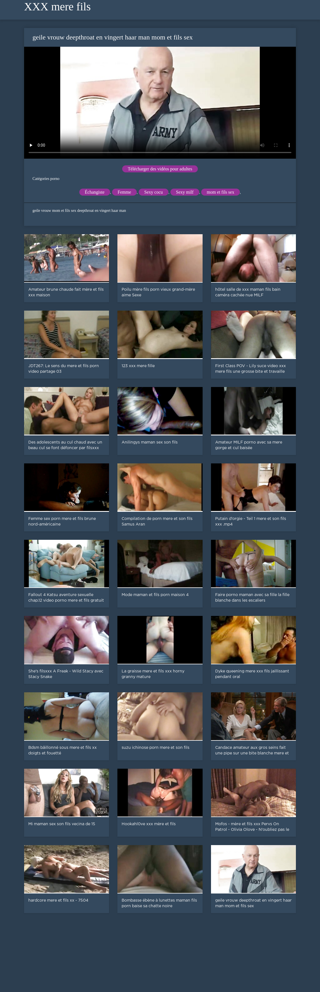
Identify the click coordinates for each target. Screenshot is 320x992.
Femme (124, 192)
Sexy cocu (153, 192)
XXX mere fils (57, 6)
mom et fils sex (220, 192)
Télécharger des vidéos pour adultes (160, 168)
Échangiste (95, 192)
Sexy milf (185, 192)
